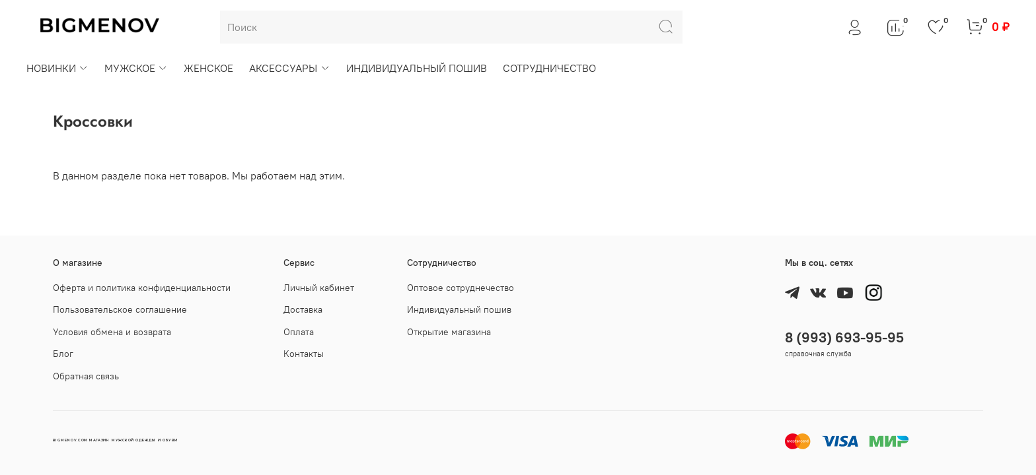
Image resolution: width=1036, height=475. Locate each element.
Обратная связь (86, 376)
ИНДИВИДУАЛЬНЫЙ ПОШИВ (416, 68)
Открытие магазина (449, 332)
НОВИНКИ (57, 68)
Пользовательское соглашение (120, 309)
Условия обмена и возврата (112, 332)
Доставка (302, 309)
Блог (63, 354)
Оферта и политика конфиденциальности (142, 288)
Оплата (298, 332)
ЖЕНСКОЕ (208, 68)
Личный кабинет (318, 288)
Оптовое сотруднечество (460, 288)
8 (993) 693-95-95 (844, 337)
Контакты (303, 354)
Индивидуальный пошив (459, 309)
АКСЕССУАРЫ (289, 68)
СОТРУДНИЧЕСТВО (549, 68)
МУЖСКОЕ (136, 68)
